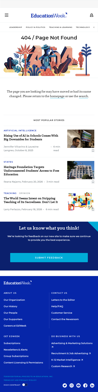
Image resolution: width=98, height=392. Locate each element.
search (83, 96)
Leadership (15, 27)
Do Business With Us (65, 336)
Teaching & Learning (60, 27)
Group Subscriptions (16, 356)
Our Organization (14, 300)
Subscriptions (12, 343)
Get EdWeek (12, 336)
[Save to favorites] (93, 150)
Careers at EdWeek (15, 325)
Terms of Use (11, 380)
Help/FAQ (57, 306)
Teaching (10, 193)
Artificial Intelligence (20, 130)
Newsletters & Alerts (15, 349)
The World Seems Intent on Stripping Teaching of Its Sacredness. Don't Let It (31, 200)
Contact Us (59, 293)
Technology (83, 27)
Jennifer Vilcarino (14, 146)
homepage (57, 96)
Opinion (24, 193)
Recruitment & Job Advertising (71, 353)
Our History (10, 306)
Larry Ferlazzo (12, 209)
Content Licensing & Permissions (23, 362)
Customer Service (61, 312)
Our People (10, 312)
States (8, 162)
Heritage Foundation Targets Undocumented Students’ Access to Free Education (31, 170)
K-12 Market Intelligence (67, 359)
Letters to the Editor (63, 300)
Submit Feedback (49, 257)
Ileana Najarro (12, 181)
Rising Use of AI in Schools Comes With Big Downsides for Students (31, 137)
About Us (10, 293)
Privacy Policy (28, 380)
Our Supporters (13, 319)
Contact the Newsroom (65, 319)
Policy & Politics (35, 27)
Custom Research (63, 366)
